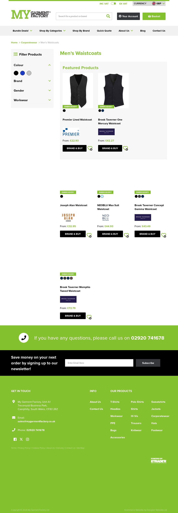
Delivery (60, 447)
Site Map (80, 447)
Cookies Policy (38, 447)
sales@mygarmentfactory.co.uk (36, 421)
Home (14, 42)
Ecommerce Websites (134, 509)
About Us (95, 402)
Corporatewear (29, 42)
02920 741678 (147, 337)
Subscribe (148, 363)
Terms (13, 447)
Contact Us (96, 409)
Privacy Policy (24, 447)
